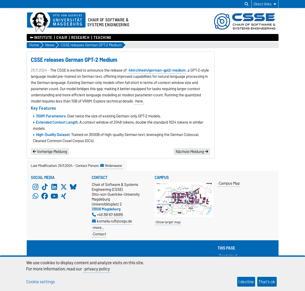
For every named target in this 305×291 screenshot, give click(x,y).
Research (80, 38)
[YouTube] (54, 196)
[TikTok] (44, 186)
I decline (246, 281)
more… (98, 227)
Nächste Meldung (192, 152)
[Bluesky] (73, 186)
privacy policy (97, 268)
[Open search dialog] (247, 4)
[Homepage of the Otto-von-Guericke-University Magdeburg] (56, 22)
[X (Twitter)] (63, 186)
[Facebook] (44, 196)
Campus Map (229, 183)
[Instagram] (35, 186)
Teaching (102, 38)
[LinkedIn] (54, 186)
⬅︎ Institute (41, 38)
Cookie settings (40, 281)
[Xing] (63, 196)
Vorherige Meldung (50, 152)
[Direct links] (265, 4)
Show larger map (168, 222)
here (139, 101)
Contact (99, 234)
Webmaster (111, 165)
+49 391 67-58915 (107, 214)
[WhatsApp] (35, 196)
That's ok (266, 281)
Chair (61, 38)
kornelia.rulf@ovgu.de (112, 221)
